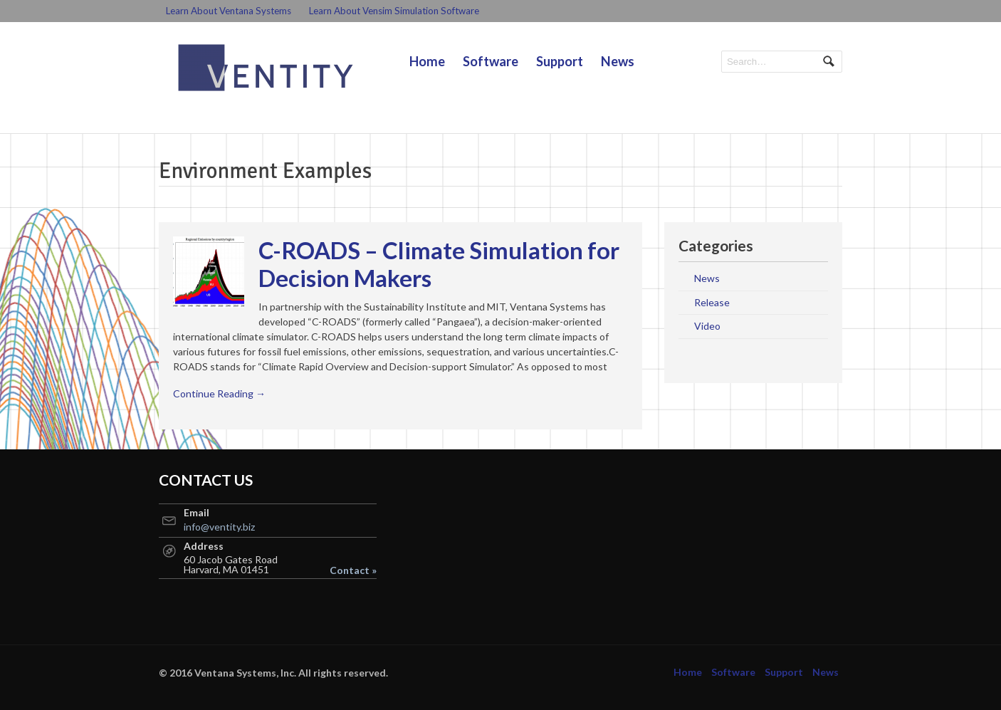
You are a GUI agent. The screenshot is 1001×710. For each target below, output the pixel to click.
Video (707, 326)
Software (490, 61)
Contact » (353, 570)
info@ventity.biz (219, 527)
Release (712, 302)
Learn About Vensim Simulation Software (394, 10)
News (617, 61)
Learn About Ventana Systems (228, 10)
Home (427, 61)
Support (559, 61)
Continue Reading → (219, 393)
